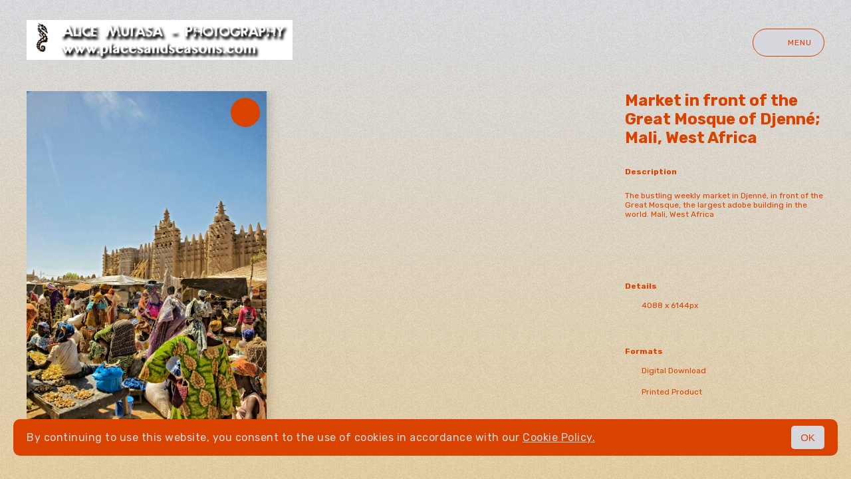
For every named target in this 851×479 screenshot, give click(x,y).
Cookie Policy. (559, 437)
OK (807, 437)
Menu (788, 43)
